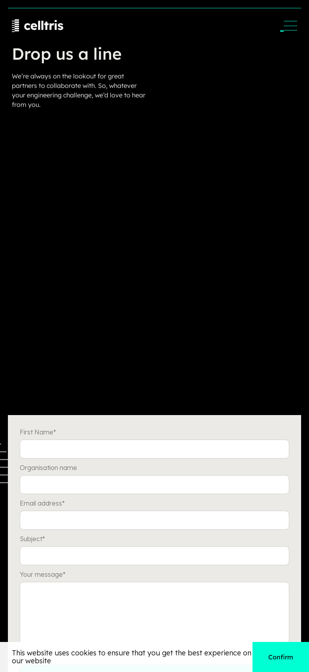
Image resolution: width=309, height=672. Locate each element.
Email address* (42, 503)
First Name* (38, 432)
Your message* (43, 574)
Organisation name (48, 468)
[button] (290, 25)
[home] (37, 26)
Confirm (280, 657)
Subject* (32, 539)
